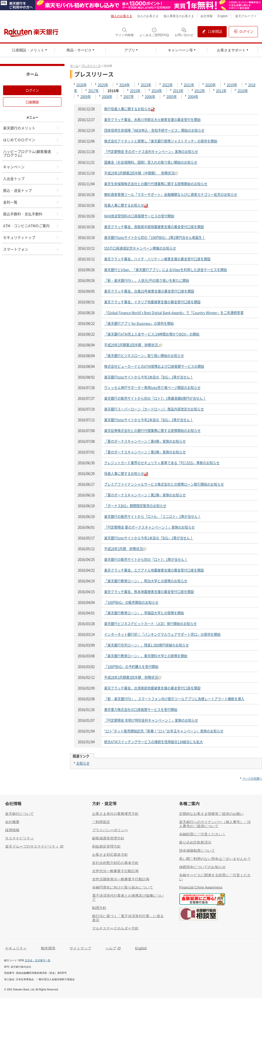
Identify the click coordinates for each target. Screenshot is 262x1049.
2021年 (189, 84)
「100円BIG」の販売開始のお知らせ (131, 602)
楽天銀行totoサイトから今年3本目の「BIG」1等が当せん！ (148, 377)
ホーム (74, 66)
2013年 (178, 90)
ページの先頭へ (252, 778)
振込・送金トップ (31, 190)
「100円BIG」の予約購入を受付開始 (131, 666)
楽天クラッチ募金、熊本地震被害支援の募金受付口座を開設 (149, 591)
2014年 (156, 90)
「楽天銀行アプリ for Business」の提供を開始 (139, 323)
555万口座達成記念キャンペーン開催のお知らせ (140, 248)
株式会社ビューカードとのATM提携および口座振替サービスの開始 (154, 366)
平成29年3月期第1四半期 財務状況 (131, 344)
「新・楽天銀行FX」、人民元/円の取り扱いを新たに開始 (146, 280)
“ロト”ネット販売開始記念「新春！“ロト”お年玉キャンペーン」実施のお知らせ (163, 731)
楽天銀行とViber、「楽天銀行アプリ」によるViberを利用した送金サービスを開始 (165, 269)
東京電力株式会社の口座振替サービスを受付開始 (140, 709)
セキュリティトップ (31, 237)
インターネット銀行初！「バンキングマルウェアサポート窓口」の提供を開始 (162, 634)
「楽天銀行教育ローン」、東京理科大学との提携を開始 (145, 655)
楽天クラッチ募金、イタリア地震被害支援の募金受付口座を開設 (152, 301)
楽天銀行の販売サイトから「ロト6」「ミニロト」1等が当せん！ (152, 516)
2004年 (193, 96)
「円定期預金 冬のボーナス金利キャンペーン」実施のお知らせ (151, 151)
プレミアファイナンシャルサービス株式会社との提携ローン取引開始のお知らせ (164, 484)
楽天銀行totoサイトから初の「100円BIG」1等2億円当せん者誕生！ (154, 237)
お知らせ (83, 763)
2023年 (146, 84)
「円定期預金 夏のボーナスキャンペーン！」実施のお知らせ (149, 527)
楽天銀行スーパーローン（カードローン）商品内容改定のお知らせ (154, 409)
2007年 (128, 96)
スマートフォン (31, 249)
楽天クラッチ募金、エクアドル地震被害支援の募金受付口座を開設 (154, 570)
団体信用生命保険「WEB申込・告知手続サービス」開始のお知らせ (154, 130)
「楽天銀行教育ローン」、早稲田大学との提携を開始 (144, 612)
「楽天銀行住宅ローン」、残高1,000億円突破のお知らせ (146, 645)
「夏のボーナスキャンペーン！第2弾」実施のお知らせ (145, 495)
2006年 (150, 96)
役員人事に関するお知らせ (124, 205)
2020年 (210, 84)
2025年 (103, 84)
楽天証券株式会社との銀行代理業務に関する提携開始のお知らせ (152, 430)
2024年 (124, 84)
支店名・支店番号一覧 (37, 960)
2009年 (85, 96)
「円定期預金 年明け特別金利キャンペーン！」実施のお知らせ (151, 720)
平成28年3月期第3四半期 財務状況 (131, 677)
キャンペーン (31, 166)
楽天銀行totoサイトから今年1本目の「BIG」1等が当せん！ (148, 537)
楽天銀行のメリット (31, 127)
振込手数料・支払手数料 (31, 213)
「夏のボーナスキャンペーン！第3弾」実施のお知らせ (145, 452)
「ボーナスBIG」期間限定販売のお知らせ (135, 505)
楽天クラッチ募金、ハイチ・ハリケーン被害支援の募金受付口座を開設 (157, 258)
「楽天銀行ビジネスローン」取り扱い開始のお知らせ (144, 355)
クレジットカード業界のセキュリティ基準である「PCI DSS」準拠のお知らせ (162, 462)
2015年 (135, 90)
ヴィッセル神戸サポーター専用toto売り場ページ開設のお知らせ (152, 387)
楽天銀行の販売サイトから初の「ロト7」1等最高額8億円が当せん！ (155, 398)
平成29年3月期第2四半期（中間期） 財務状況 (139, 173)
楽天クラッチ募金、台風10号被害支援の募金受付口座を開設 (149, 291)
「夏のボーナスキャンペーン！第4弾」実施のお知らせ (145, 441)
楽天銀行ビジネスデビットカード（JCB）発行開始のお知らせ (150, 623)
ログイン (32, 90)
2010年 (242, 90)
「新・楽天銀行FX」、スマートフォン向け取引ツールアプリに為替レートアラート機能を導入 (174, 698)
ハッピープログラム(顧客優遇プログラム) (31, 153)
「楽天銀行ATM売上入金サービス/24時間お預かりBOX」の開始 (151, 334)
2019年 (232, 84)
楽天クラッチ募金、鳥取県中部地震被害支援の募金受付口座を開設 (154, 226)
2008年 (107, 96)
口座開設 (32, 101)
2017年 (93, 90)
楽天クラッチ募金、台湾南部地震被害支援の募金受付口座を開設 (152, 688)
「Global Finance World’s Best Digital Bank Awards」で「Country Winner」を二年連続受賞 (174, 312)
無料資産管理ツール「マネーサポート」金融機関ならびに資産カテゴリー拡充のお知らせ (170, 194)
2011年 (221, 90)
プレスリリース (91, 66)
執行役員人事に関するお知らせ (127, 108)
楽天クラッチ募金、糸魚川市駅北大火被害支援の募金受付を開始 (152, 119)
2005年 (171, 96)
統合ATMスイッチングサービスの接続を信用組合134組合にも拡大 (153, 741)
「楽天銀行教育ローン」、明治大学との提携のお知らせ (145, 580)
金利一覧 (31, 202)
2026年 (81, 84)
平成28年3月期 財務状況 (123, 548)
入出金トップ (31, 178)
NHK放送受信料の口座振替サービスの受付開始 (139, 216)
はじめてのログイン (31, 139)
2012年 (199, 90)
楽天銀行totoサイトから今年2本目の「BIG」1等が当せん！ (148, 419)
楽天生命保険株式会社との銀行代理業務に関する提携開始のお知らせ (155, 183)
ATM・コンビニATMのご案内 (31, 225)
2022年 (167, 84)
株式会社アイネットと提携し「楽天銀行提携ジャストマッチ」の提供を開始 (160, 141)
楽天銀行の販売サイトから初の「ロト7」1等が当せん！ (146, 559)
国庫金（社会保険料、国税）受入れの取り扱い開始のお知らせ (150, 162)
